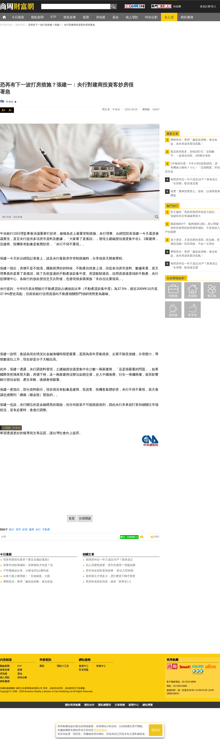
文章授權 (120, 704)
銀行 (11, 529)
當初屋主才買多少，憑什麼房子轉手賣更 (110, 576)
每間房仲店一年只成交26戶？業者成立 (109, 559)
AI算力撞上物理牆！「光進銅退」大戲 (26, 576)
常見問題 (83, 669)
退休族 (173, 315)
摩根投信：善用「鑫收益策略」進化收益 (28, 581)
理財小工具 (63, 666)
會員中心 (83, 666)
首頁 (7, 17)
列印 (156, 536)
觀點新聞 (5, 666)
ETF (19, 666)
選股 (41, 666)
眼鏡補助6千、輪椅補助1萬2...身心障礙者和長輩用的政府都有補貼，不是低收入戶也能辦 (192, 227)
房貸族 (192, 295)
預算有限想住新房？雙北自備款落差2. (26, 559)
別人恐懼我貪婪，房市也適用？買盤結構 (110, 565)
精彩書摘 (5, 681)
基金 (19, 673)
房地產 (3, 673)
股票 (19, 669)
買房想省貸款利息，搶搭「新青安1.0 (108, 581)
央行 (38, 529)
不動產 (46, 529)
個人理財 (5, 677)
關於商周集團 (72, 704)
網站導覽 (147, 704)
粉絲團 (177, 6)
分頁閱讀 (85, 518)
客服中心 (101, 666)
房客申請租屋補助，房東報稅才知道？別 (28, 565)
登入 (213, 6)
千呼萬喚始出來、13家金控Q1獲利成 (26, 570)
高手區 (192, 315)
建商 (31, 529)
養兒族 (211, 295)
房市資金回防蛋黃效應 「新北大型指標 (109, 570)
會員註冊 (205, 6)
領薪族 (173, 295)
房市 (18, 529)
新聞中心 (134, 704)
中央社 (10, 101)
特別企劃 (22, 677)
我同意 (155, 730)
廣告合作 (89, 704)
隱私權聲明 (104, 704)
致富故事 (5, 669)
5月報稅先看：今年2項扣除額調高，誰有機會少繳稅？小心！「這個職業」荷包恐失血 (192, 167)
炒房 (24, 529)
